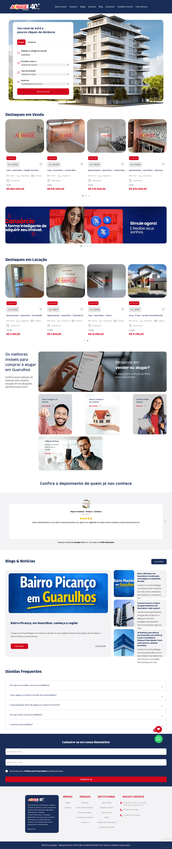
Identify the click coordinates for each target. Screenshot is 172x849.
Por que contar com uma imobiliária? (86, 715)
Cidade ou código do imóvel (34, 51)
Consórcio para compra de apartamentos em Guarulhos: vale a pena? (148, 605)
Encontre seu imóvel (85, 817)
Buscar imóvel (43, 91)
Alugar (83, 7)
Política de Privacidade (35, 771)
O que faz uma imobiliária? (86, 725)
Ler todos (159, 561)
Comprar (73, 7)
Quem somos (61, 7)
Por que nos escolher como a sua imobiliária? (86, 686)
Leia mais (19, 646)
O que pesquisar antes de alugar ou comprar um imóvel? (86, 706)
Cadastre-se (86, 779)
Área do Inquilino (85, 813)
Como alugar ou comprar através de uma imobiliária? (86, 696)
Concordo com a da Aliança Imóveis (36, 771)
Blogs (107, 817)
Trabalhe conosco (107, 808)
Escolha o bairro (28, 61)
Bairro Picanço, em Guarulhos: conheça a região (44, 623)
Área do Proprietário (85, 808)
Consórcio (109, 7)
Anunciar (92, 7)
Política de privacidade (107, 822)
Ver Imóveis (46, 406)
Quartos (25, 80)
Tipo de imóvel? (28, 71)
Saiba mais (31, 829)
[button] (82, 195)
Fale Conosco (142, 7)
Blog (101, 7)
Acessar (139, 406)
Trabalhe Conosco (125, 7)
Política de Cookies (106, 827)
